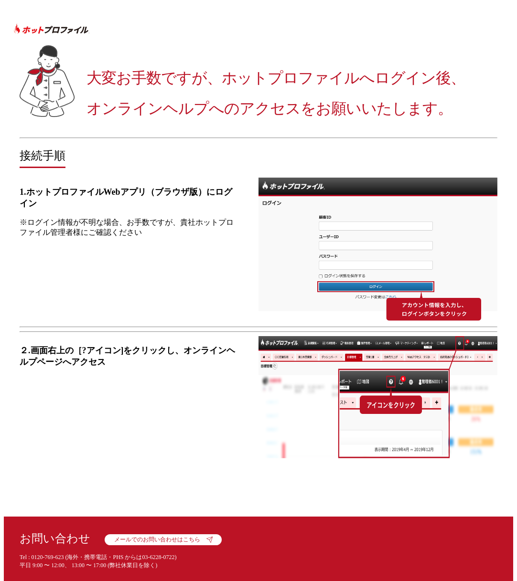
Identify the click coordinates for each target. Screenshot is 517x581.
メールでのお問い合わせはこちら (157, 539)
